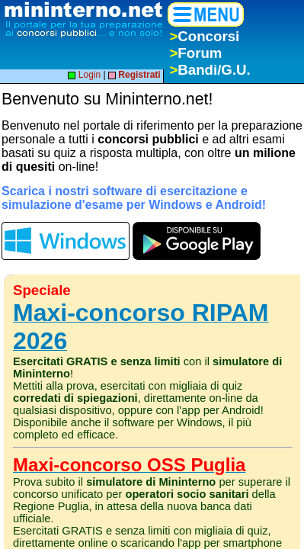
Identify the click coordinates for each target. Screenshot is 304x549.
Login (84, 74)
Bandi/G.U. (209, 70)
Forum (195, 53)
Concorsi (204, 36)
